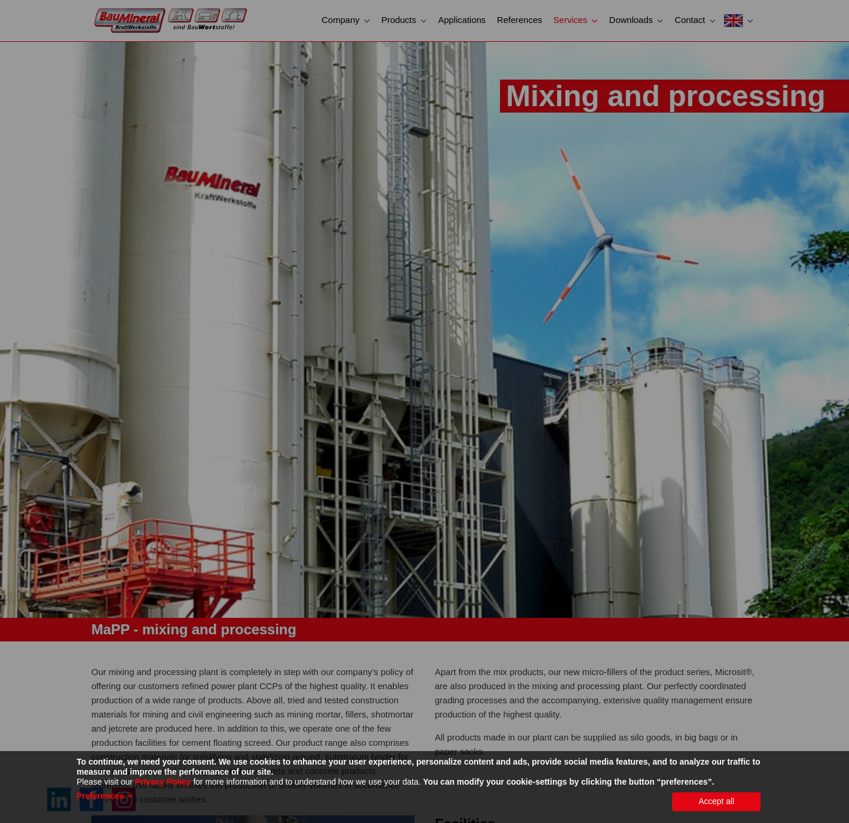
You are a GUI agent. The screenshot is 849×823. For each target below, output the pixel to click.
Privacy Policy (163, 781)
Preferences (100, 796)
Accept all (717, 801)
